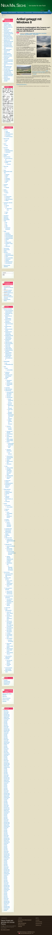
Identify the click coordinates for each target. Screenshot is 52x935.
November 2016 (7, 823)
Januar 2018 (6, 806)
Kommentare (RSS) (28, 933)
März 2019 (6, 789)
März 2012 (6, 897)
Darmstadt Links (9, 397)
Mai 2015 (5, 847)
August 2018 (6, 798)
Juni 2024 (5, 734)
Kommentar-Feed (7, 682)
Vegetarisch (9, 164)
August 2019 (6, 782)
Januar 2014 (6, 868)
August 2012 (6, 890)
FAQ (6, 494)
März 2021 (6, 759)
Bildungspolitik (6, 138)
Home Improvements (9, 133)
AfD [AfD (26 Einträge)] (5, 89)
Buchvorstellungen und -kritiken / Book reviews (10, 393)
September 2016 (7, 826)
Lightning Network (8, 348)
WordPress (33, 931)
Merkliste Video (9, 382)
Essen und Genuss (7, 156)
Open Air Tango (9, 591)
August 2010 (6, 908)
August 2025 (6, 719)
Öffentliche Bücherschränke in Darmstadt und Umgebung (11, 416)
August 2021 (6, 755)
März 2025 (6, 725)
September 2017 (7, 811)
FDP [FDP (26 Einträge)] (7, 102)
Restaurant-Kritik (8, 161)
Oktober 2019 (6, 780)
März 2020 (6, 773)
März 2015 (6, 849)
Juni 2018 (5, 801)
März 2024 (6, 738)
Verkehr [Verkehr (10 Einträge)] (5, 121)
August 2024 (6, 732)
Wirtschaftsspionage (8, 261)
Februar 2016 (6, 835)
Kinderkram (6, 216)
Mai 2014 (5, 862)
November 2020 (7, 764)
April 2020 (6, 772)
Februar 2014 (6, 866)
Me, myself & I (7, 135)
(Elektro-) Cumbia (10, 467)
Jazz (6, 223)
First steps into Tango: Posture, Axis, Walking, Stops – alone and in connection (10, 624)
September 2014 (7, 857)
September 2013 (7, 873)
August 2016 (6, 827)
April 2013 (6, 880)
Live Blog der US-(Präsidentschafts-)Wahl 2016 (11, 541)
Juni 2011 (5, 904)
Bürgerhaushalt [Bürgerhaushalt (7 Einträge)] (5, 94)
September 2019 (7, 781)
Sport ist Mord (6, 248)
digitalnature (25, 931)
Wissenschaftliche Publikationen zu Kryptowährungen (8, 354)
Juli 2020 (5, 768)
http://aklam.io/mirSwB (5, 929)
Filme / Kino (6, 166)
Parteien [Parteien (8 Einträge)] (5, 111)
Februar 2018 (6, 805)
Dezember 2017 (6, 807)
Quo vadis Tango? (7, 69)
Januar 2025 (6, 727)
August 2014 (6, 859)
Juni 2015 (5, 845)
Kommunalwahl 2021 (9, 150)
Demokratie (7, 232)
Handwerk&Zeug (10, 433)
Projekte (5, 503)
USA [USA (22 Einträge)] (10, 120)
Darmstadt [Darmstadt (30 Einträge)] (8, 99)
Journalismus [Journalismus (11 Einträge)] (8, 104)
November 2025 (7, 715)
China (6, 177)
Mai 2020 (5, 771)
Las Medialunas (9, 634)
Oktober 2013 (6, 872)
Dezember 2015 (6, 838)
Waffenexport (7, 246)
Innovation (6, 190)
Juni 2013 (5, 877)
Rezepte (6, 162)
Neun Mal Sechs (13, 5)
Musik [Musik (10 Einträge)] (11, 108)
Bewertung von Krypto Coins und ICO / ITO (9, 323)
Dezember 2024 (6, 728)
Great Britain (43, 33)
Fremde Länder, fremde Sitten (35, 33)
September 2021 (7, 753)
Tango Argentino (7, 249)
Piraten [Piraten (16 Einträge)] (10, 111)
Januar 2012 (6, 899)
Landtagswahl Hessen (9, 238)
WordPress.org (6, 683)
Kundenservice (7, 259)
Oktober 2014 (6, 856)
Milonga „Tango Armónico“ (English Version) (9, 582)
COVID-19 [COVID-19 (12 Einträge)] (9, 97)
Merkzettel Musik (10, 475)
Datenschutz (6, 154)
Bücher (5, 143)
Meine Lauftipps (9, 506)
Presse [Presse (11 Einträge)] (9, 112)
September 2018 (7, 797)
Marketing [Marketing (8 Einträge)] (11, 107)
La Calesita (8, 632)
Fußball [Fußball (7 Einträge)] (11, 101)
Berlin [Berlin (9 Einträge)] (11, 89)
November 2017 (7, 809)
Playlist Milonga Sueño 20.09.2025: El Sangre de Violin (8, 47)
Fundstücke (9, 426)
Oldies (6, 225)
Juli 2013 (5, 876)
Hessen (5, 185)
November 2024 (7, 730)
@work (6, 131)
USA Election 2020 (8, 537)
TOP (32, 933)
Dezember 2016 (6, 822)
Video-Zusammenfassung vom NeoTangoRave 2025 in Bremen (8, 61)
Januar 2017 (6, 820)
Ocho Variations (9, 638)
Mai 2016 (5, 831)
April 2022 (6, 749)
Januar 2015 (6, 852)
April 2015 (6, 848)
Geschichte (6, 184)
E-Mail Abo (7, 493)
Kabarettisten (7, 387)
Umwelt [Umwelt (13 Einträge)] (5, 120)
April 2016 (6, 832)
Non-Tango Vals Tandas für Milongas (9, 661)
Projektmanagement (9, 136)
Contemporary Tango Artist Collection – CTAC (9, 575)
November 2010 (7, 906)
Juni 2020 (5, 769)
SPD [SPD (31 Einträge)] (10, 114)
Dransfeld (7, 519)
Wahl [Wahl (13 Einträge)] (9, 121)
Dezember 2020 (6, 763)
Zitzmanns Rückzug (7, 53)
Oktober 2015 (6, 840)
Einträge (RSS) (22, 933)
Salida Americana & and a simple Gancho (10, 650)
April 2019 (6, 788)
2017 (6, 363)
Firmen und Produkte (9, 257)
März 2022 (6, 751)
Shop (6, 536)
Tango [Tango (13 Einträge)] (5, 115)
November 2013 (7, 870)
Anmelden (6, 680)
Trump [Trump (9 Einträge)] (4, 119)
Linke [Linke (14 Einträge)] (6, 107)
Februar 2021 (6, 760)
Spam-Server (7, 501)
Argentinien (7, 174)
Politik (5, 231)
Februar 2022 (6, 752)
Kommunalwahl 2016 (9, 235)
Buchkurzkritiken (10, 369)
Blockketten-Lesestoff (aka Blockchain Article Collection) (9, 337)
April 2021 (6, 757)
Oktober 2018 (6, 796)
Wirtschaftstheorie (28, 34)
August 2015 (6, 843)
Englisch (5, 155)
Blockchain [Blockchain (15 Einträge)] (9, 92)
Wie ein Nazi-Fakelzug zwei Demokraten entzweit (8, 50)
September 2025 (7, 718)
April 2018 (6, 802)
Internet (5, 194)
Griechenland (7, 179)
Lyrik (6, 206)
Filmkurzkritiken (7, 361)
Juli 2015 (5, 844)
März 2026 (6, 710)
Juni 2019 (5, 785)
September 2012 (7, 889)
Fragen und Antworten (6, 698)
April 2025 (6, 723)
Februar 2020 (6, 774)
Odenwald (7, 187)
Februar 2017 (6, 819)
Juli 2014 (5, 860)
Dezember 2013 (6, 869)
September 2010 (7, 907)
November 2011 (7, 902)
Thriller (6, 145)
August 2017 (6, 813)
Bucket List (7, 509)
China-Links (9, 395)
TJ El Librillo (7, 658)
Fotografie (7, 205)
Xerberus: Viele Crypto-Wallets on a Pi (8, 358)
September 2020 (7, 767)
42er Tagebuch (7, 505)
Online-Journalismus (8, 199)
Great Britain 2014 (8, 528)
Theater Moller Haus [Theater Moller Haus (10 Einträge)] (8, 118)
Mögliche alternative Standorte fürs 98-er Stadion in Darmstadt (10, 559)
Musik (5, 220)
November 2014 (7, 855)
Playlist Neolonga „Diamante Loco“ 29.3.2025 (7, 79)
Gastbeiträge (7, 132)
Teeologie (7, 481)
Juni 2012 (5, 893)
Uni (6, 141)
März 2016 (6, 834)
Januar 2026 (6, 713)
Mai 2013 (5, 878)
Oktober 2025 (6, 717)
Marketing (7, 260)
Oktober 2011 (6, 903)
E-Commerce (7, 197)
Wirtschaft (22, 34)
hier (3, 925)
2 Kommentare (35, 34)
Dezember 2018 (6, 793)
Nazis (6, 240)
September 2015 (7, 841)
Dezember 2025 (6, 714)
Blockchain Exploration (8, 308)
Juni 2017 (5, 814)
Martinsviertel (7, 152)
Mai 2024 (5, 735)
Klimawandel (6, 218)
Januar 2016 (6, 836)
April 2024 (6, 736)
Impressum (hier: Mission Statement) (24, 919)
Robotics (6, 192)
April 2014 (6, 864)
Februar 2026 (6, 711)
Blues (6, 222)
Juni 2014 (5, 861)
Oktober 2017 (6, 810)
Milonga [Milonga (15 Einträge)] (5, 108)
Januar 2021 (6, 761)
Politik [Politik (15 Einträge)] (5, 112)
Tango (6, 226)
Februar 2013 (6, 882)
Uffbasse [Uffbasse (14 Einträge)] (10, 119)
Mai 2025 (5, 722)
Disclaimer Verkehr (8, 492)
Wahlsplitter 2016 (8, 544)
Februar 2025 (6, 726)
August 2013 (6, 874)
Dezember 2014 (6, 853)
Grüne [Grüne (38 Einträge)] (6, 103)
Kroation (6, 180)
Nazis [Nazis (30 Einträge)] (6, 110)
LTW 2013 (7, 239)
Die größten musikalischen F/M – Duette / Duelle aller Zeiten (9, 472)
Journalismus (6, 215)
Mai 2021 (5, 756)
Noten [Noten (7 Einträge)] (11, 109)
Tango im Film (7, 607)
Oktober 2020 (6, 765)
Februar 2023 (6, 748)
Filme (6, 378)
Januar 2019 (6, 792)
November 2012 (7, 886)
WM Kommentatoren (9, 483)
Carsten (27, 33)
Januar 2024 (6, 740)
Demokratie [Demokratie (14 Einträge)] (6, 100)
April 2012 (6, 895)
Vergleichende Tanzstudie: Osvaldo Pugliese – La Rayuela (7, 24)
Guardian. (35, 74)
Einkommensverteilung (9, 255)
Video (6, 213)
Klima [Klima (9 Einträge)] (5, 106)
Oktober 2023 (6, 743)
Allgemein (5, 129)
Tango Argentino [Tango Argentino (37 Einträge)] (8, 116)
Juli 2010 (5, 910)
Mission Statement (7, 489)
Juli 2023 (5, 744)
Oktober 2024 (6, 731)
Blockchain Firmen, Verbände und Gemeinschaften (8, 333)
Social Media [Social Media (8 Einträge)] (6, 113)
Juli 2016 (5, 828)
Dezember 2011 (6, 901)
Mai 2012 (5, 894)
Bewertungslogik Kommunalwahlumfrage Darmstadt (12, 553)
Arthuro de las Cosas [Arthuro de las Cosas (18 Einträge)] (8, 89)
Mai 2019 (5, 786)
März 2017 (6, 818)
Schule (6, 140)
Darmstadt (6, 147)
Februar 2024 (6, 739)
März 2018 (6, 803)
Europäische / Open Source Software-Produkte (8, 376)
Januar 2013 (6, 883)
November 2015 (7, 839)
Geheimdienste (8, 234)
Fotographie (7, 520)
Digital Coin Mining (8, 342)
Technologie (9, 458)
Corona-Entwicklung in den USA (9, 516)
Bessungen (7, 149)
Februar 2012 (6, 898)
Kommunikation (7, 219)
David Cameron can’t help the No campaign (40, 71)
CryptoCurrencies (8, 196)
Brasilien (6, 175)
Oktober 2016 (6, 824)
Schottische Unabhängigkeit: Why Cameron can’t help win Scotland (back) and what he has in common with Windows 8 (33, 29)
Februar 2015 (6, 851)
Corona (6, 510)
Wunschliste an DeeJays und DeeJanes (8, 486)
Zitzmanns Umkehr (7, 34)
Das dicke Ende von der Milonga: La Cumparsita (8, 296)
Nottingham (7, 535)
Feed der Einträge (7, 681)
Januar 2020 (6, 776)
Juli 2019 (5, 784)
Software (6, 200)
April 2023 (6, 747)
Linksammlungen (8, 390)
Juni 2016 (5, 830)
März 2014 (6, 865)
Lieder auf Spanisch (8, 389)
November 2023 (7, 742)
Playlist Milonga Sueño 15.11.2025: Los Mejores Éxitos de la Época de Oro (8, 37)
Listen (5, 366)
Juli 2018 (5, 799)
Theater (6, 212)
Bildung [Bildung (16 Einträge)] (6, 91)
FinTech (6, 256)
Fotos (5, 170)
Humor (5, 189)
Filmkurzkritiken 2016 (9, 364)
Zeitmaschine (9, 463)
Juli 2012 (5, 891)
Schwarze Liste (7, 480)
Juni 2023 (5, 746)
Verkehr (5, 250)
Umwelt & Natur (8, 242)
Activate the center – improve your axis (10, 613)
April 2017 (6, 817)
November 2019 (7, 778)
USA (6, 182)
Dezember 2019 (6, 777)
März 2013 (6, 881)
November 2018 (7, 794)
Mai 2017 (5, 815)
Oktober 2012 (6, 887)
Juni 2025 (5, 721)
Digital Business (8, 253)
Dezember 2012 (6, 885)
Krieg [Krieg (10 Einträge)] (9, 106)
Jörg (4, 299)
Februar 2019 (6, 790)
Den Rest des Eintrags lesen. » (21, 84)
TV (5, 167)
